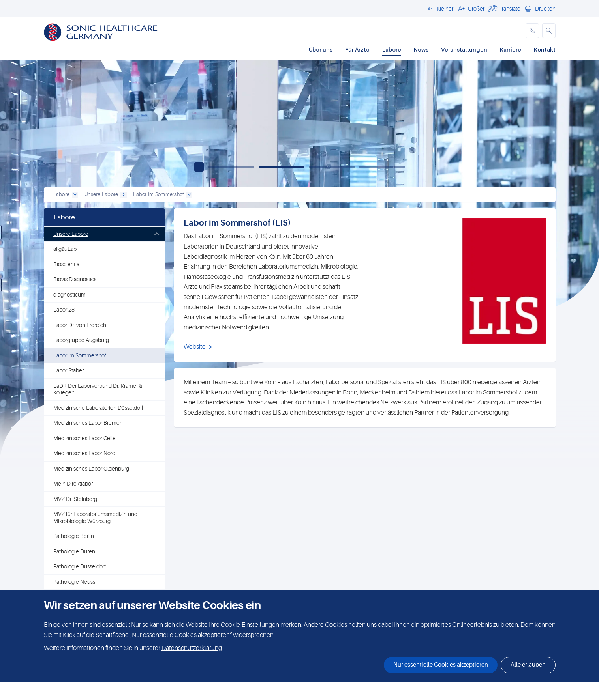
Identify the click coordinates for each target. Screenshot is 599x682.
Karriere (510, 49)
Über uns (320, 49)
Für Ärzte (357, 49)
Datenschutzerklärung (191, 648)
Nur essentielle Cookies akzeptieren (440, 664)
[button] (439, 8)
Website (195, 346)
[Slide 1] (231, 167)
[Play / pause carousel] (199, 167)
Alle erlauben (528, 664)
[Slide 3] (332, 167)
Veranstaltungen (464, 49)
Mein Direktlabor (73, 483)
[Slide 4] (382, 167)
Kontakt (545, 49)
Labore (391, 49)
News (421, 49)
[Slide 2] (281, 167)
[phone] (532, 30)
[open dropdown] (75, 195)
